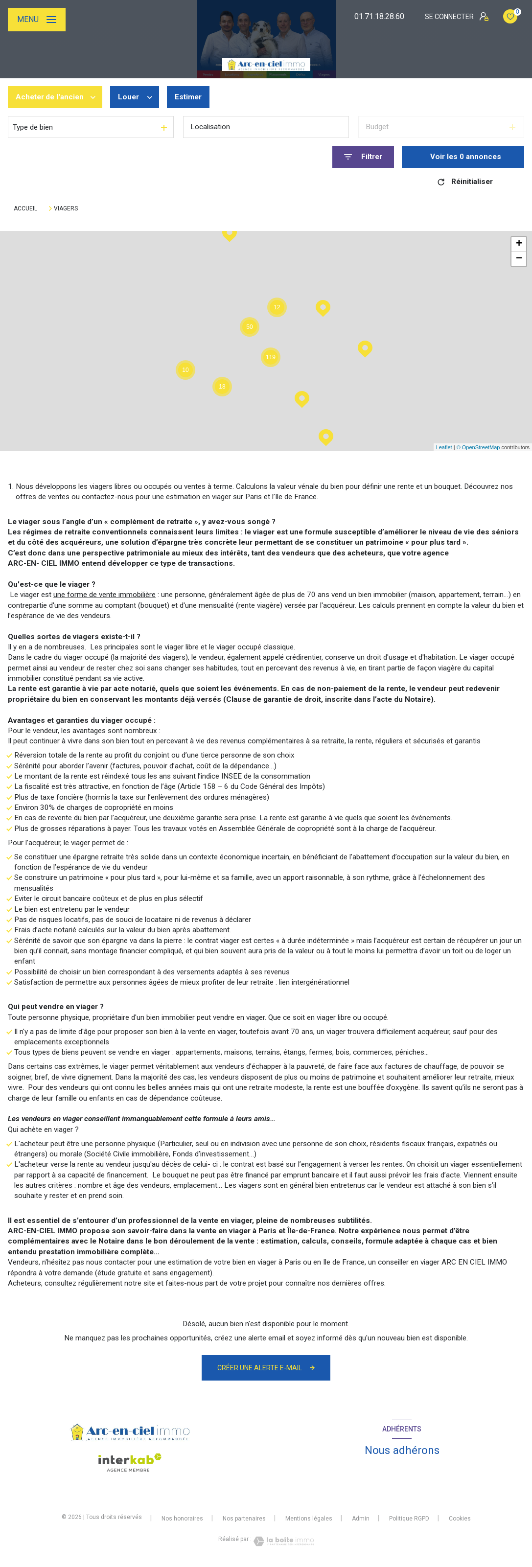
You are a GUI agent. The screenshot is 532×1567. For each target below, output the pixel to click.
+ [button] (519, 244)
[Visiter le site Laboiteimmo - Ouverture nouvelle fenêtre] (283, 1541)
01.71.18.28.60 (379, 16)
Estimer (188, 96)
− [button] (519, 259)
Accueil (25, 208)
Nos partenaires (244, 1518)
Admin (361, 1518)
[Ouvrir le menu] (37, 19)
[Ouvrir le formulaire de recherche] (363, 157)
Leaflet (444, 447)
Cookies (460, 1519)
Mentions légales (308, 1518)
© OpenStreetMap (478, 447)
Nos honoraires (182, 1518)
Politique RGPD (409, 1518)
